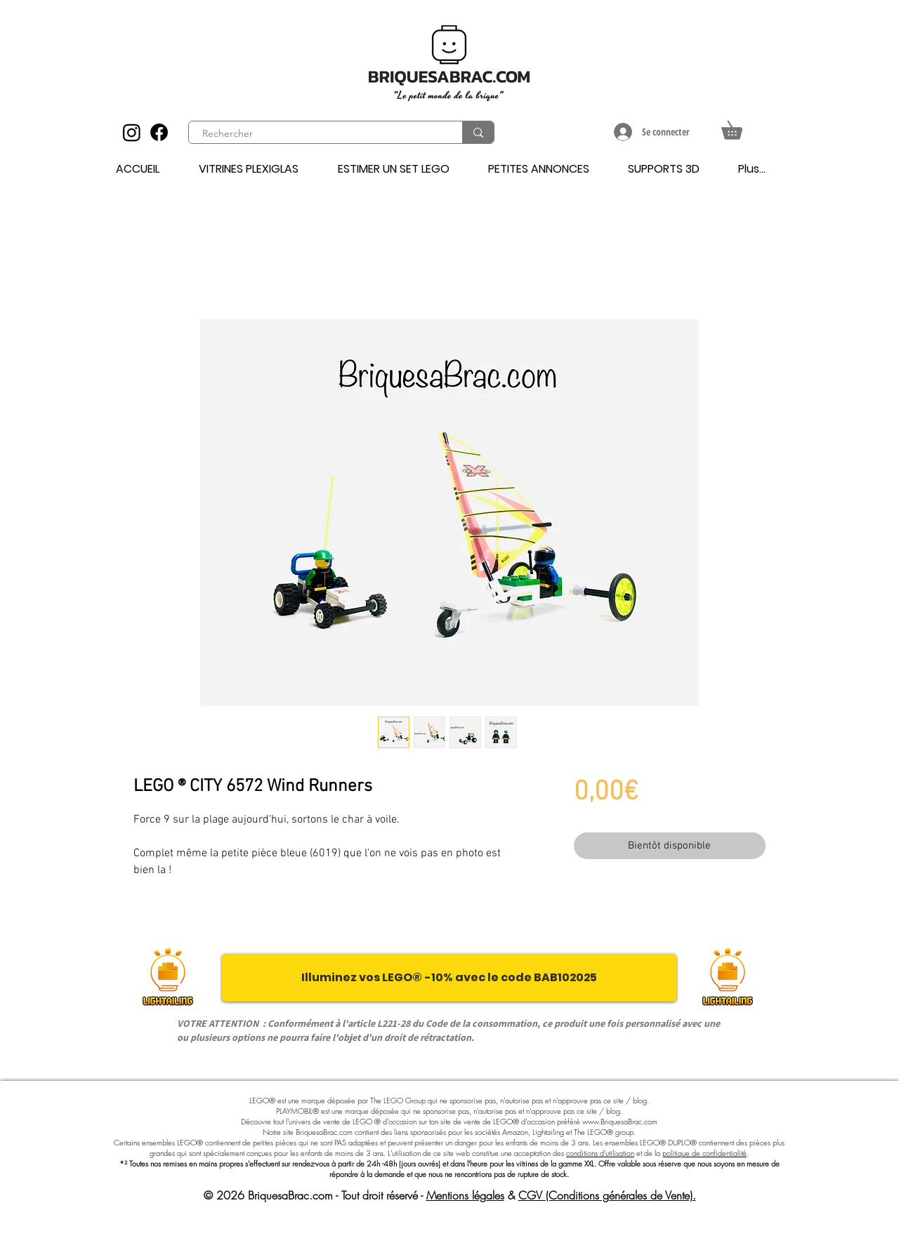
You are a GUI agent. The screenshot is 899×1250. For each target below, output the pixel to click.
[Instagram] (131, 132)
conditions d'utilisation (600, 1153)
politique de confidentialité (704, 1153)
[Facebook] (159, 132)
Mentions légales (465, 1195)
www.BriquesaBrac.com (619, 1121)
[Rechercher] (317, 134)
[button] (740, 127)
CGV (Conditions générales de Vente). (607, 1195)
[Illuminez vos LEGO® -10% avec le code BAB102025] (449, 978)
